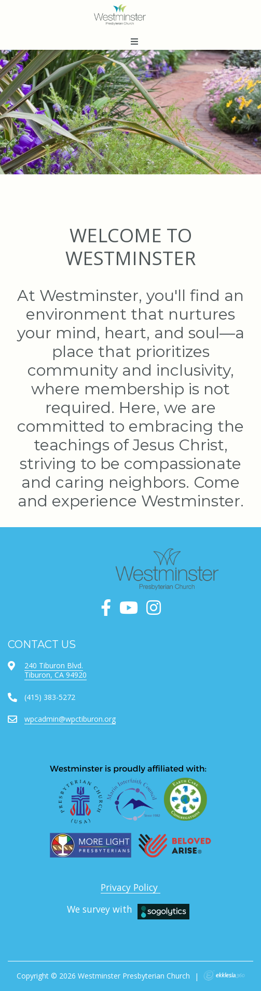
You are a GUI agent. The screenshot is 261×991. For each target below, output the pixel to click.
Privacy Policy (130, 887)
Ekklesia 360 (224, 975)
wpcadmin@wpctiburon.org (70, 719)
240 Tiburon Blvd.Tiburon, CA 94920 (55, 670)
